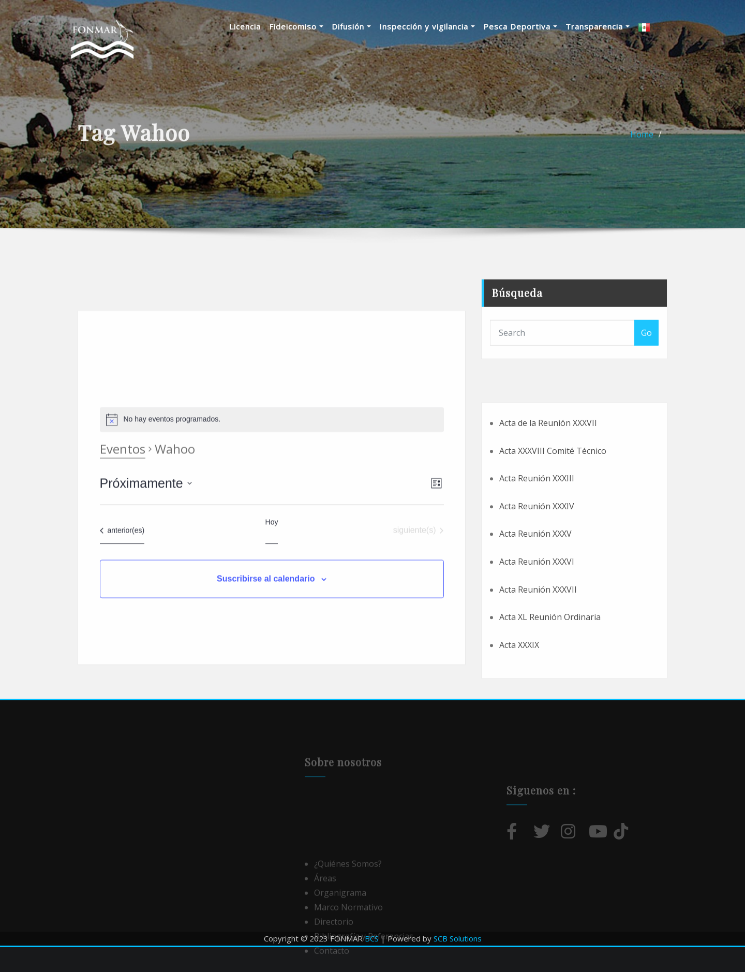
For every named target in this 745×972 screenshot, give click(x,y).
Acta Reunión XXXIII (536, 541)
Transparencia (611, 26)
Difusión (364, 26)
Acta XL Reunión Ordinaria (550, 680)
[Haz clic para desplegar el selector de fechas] (146, 564)
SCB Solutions (458, 938)
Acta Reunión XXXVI (536, 624)
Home (641, 141)
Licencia (258, 26)
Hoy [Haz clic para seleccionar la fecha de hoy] (271, 603)
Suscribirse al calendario (266, 659)
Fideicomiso (309, 26)
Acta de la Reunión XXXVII (548, 486)
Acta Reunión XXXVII (538, 652)
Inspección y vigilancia (440, 26)
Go (646, 351)
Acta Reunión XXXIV (536, 569)
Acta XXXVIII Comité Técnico (552, 513)
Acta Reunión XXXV (535, 596)
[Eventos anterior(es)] (122, 611)
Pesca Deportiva (534, 26)
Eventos (122, 529)
